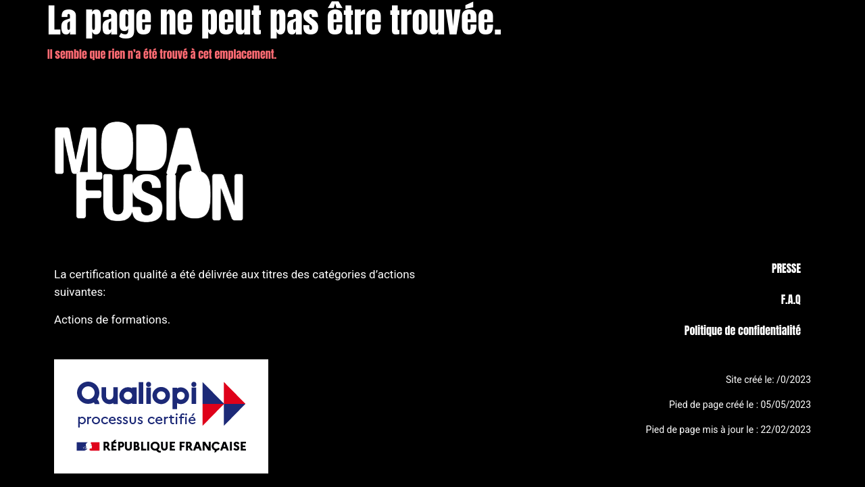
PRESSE (786, 268)
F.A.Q (791, 299)
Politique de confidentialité (743, 330)
